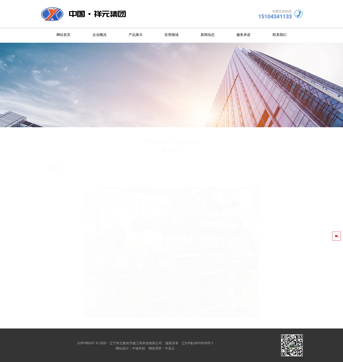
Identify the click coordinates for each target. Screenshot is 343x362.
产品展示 (136, 35)
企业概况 (100, 35)
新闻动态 (208, 35)
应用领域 (171, 35)
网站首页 (63, 35)
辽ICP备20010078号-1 (197, 343)
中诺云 (170, 348)
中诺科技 (138, 348)
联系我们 (280, 35)
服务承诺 (243, 35)
